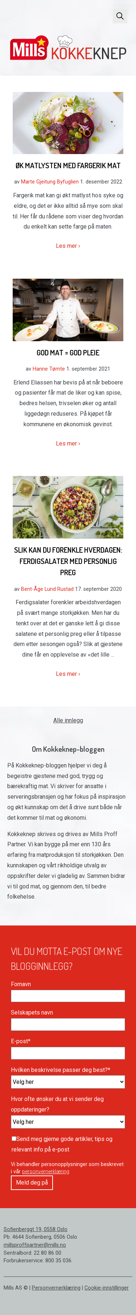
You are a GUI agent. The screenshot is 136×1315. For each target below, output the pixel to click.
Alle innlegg (68, 720)
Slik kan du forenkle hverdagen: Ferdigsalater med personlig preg (68, 561)
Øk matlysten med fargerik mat (68, 165)
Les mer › (68, 245)
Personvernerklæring (56, 1288)
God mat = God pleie (68, 352)
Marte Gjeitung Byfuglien (50, 182)
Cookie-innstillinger (107, 1288)
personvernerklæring (45, 1172)
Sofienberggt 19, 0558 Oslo (35, 1229)
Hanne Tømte (49, 369)
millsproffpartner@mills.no (35, 1245)
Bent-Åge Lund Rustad (47, 589)
